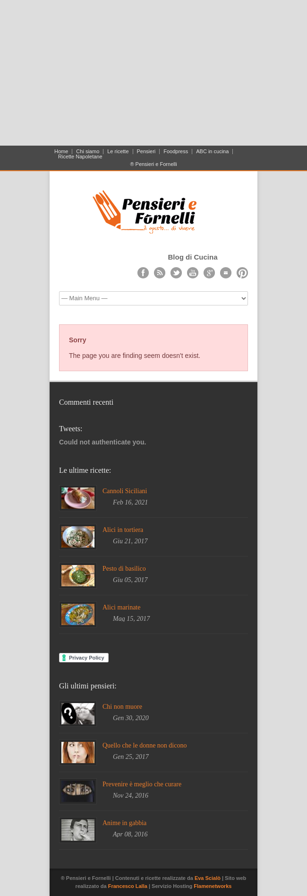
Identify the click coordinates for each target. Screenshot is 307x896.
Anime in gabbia (124, 822)
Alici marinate (121, 607)
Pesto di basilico (124, 568)
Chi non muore (122, 706)
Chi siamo (87, 151)
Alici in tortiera (122, 529)
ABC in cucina (212, 151)
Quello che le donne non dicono (144, 745)
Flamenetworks (212, 886)
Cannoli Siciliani (124, 491)
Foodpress (175, 151)
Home (61, 151)
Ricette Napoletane (80, 156)
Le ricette (117, 151)
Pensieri (146, 151)
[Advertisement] (153, 76)
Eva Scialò (208, 878)
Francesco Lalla (128, 886)
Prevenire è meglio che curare (141, 784)
